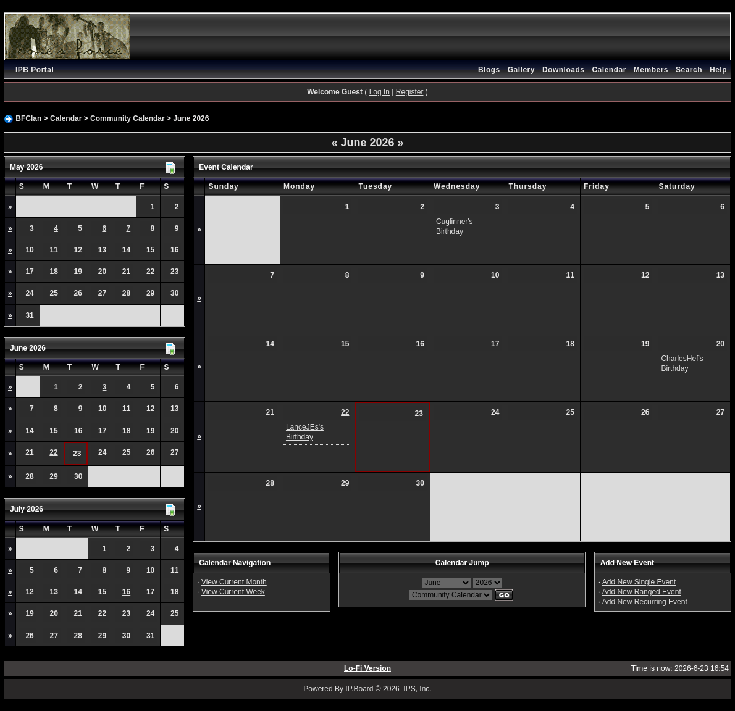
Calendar (609, 69)
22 (53, 452)
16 (126, 592)
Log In (379, 92)
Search (689, 69)
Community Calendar (127, 118)
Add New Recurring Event (644, 601)
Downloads (563, 69)
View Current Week (233, 592)
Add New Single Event (639, 582)
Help (718, 69)
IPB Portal (34, 69)
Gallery (521, 69)
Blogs (489, 69)
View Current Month (234, 582)
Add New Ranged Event (641, 592)
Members (651, 69)
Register (410, 92)
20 (174, 430)
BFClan (28, 118)
